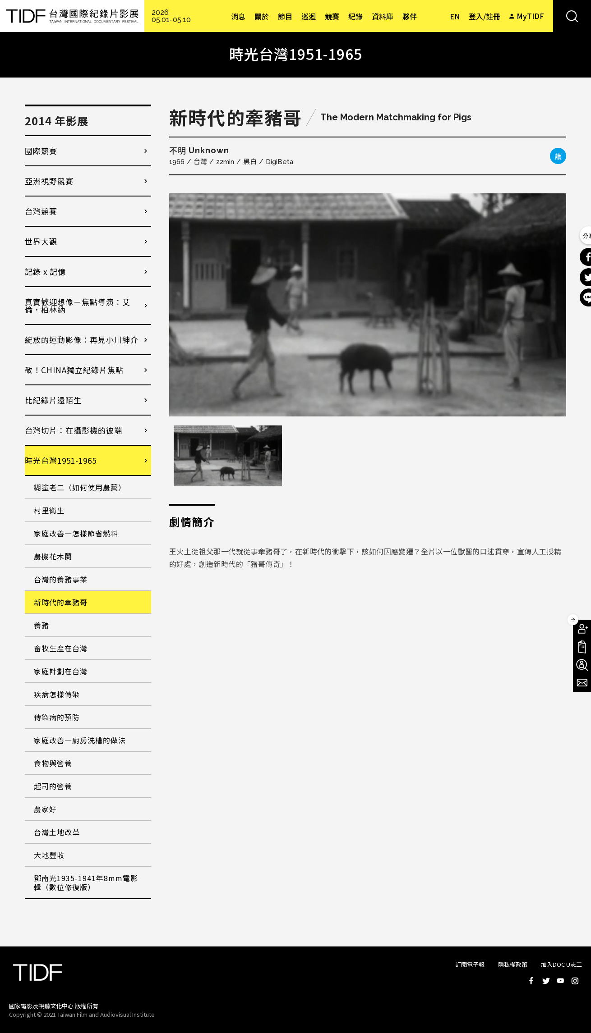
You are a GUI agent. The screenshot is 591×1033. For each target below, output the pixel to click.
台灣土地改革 (57, 832)
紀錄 (355, 16)
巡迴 (308, 16)
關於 (261, 16)
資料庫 (382, 16)
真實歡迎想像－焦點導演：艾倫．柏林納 (77, 305)
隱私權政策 (512, 964)
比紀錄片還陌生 (53, 400)
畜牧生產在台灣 (61, 648)
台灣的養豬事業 (61, 579)
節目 (285, 16)
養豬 (41, 625)
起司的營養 (53, 786)
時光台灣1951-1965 (61, 460)
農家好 (45, 809)
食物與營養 (53, 763)
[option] (367, 304)
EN (455, 16)
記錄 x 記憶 (45, 271)
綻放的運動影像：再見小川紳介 (82, 339)
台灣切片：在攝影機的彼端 (73, 430)
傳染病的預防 (57, 717)
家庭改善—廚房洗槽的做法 (80, 740)
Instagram (575, 981)
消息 (238, 16)
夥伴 (409, 16)
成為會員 (582, 629)
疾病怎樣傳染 (57, 694)
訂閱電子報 (470, 964)
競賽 (332, 16)
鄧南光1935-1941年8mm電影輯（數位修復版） (86, 882)
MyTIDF (530, 15)
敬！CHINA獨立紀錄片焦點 (74, 369)
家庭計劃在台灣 (61, 671)
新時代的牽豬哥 (61, 602)
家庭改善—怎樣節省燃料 (76, 533)
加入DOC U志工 (561, 964)
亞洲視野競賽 (49, 181)
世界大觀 (41, 241)
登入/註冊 (484, 16)
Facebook (531, 981)
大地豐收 (49, 855)
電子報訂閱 (582, 683)
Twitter (546, 981)
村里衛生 (49, 510)
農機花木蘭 (53, 556)
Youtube (560, 981)
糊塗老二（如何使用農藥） (80, 487)
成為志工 (582, 665)
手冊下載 (582, 647)
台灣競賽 (41, 211)
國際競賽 (41, 150)
